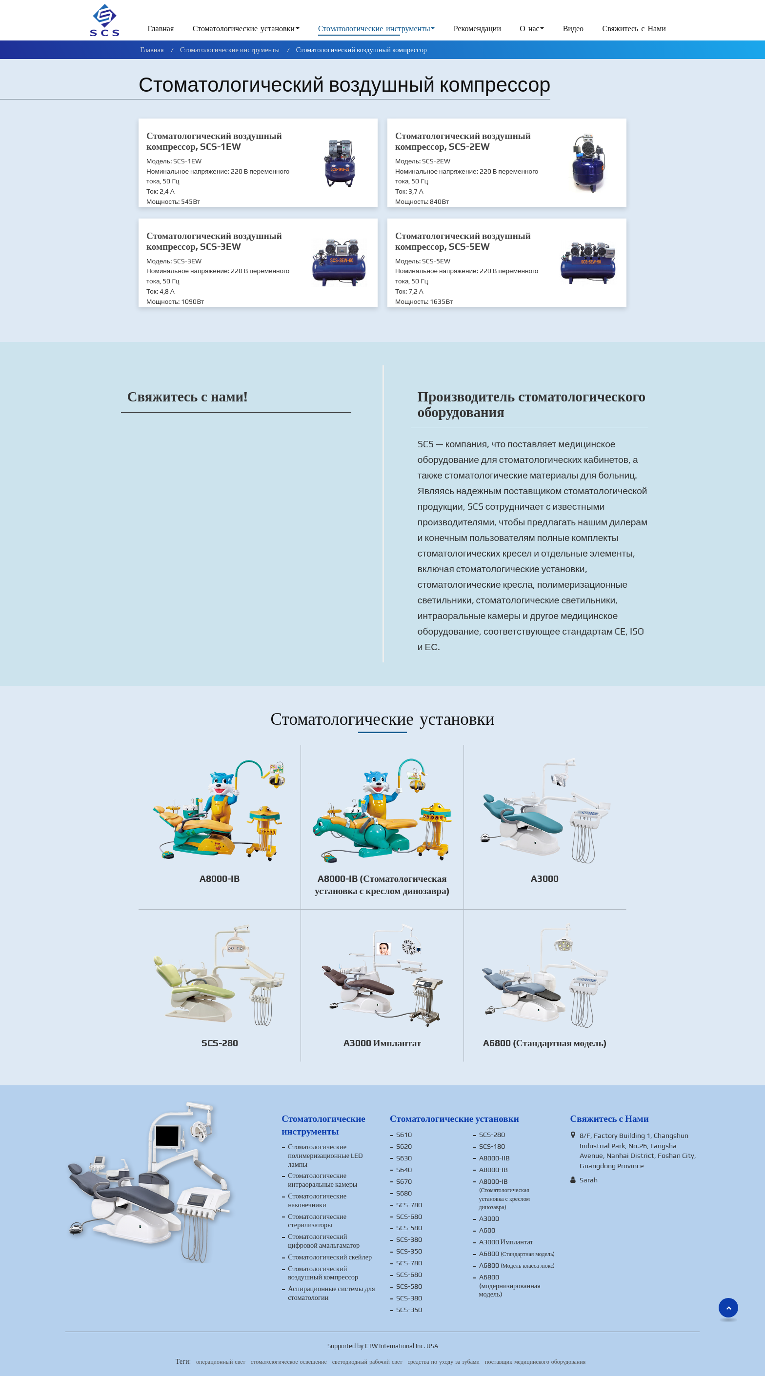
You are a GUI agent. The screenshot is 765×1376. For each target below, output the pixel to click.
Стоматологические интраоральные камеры (322, 1180)
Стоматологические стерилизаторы (317, 1221)
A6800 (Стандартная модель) (545, 1042)
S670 (404, 1181)
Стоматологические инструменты (230, 50)
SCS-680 (409, 1216)
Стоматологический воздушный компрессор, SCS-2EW (463, 141)
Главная (161, 29)
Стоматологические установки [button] (244, 29)
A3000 (545, 878)
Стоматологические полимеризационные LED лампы (325, 1155)
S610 (404, 1134)
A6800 (517, 1253)
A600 (487, 1230)
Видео (573, 29)
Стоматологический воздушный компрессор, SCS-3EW (214, 241)
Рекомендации (477, 29)
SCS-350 (409, 1251)
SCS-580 (409, 1228)
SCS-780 (409, 1205)
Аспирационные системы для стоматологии (331, 1293)
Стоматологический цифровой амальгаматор (324, 1241)
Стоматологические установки (454, 1118)
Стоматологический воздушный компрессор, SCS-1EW (214, 141)
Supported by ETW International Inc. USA (382, 1346)
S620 (404, 1146)
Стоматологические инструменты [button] (374, 29)
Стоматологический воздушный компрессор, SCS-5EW (463, 241)
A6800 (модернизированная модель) (510, 1285)
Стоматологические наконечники (317, 1200)
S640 (404, 1170)
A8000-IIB (494, 1158)
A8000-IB (220, 878)
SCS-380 (409, 1239)
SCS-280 (219, 1042)
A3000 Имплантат (382, 1042)
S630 (404, 1158)
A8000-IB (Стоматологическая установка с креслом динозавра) (382, 885)
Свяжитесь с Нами (633, 29)
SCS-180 (492, 1146)
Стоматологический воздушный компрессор (323, 1273)
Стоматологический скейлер (330, 1257)
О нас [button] (529, 29)
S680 (404, 1193)
